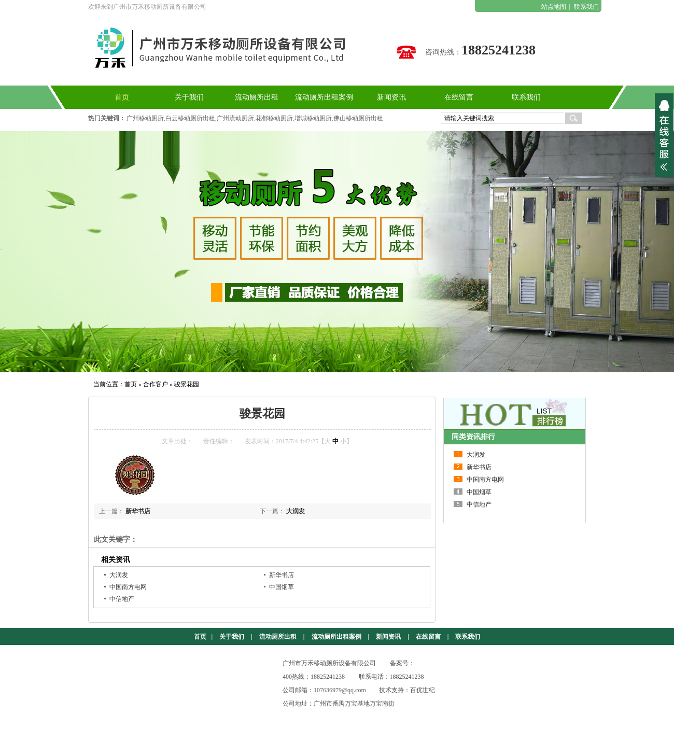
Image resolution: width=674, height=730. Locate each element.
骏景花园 (186, 384)
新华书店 (137, 511)
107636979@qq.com (340, 690)
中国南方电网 (128, 587)
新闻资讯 (388, 636)
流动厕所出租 (278, 636)
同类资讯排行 (473, 437)
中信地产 (121, 598)
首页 (130, 384)
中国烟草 (281, 587)
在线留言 (428, 636)
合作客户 (155, 384)
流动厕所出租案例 (336, 636)
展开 (664, 135)
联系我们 (586, 6)
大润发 (295, 511)
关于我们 (231, 636)
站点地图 (553, 6)
